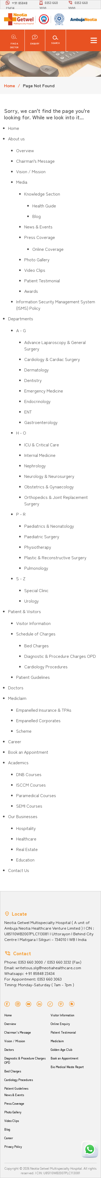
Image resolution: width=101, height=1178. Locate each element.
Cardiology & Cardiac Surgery (52, 359)
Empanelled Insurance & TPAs (43, 710)
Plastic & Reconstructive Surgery (55, 557)
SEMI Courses (29, 805)
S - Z (20, 578)
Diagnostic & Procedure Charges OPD (60, 656)
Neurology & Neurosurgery (49, 476)
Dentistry (33, 380)
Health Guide (44, 205)
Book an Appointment (64, 1058)
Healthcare (26, 838)
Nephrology (35, 465)
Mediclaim (57, 1041)
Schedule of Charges (35, 633)
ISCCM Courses (31, 784)
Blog (36, 216)
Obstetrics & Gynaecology (49, 486)
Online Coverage (48, 249)
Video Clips (34, 270)
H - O (21, 432)
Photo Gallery (37, 259)
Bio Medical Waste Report (67, 1067)
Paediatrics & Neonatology (49, 526)
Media (21, 182)
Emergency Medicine (43, 390)
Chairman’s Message (35, 161)
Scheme (24, 731)
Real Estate (27, 849)
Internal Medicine (39, 455)
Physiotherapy (37, 547)
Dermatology (36, 369)
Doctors (9, 1049)
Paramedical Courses (36, 795)
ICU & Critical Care (41, 444)
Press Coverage (39, 237)
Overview (25, 150)
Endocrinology (37, 401)
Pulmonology (36, 568)
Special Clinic (36, 590)
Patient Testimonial (42, 280)
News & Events (38, 226)
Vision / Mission (31, 171)
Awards (31, 291)
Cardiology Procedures (46, 666)
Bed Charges (36, 645)
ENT (28, 411)
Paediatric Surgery (41, 536)
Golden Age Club (61, 1049)
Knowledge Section (42, 193)
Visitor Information (33, 623)
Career (8, 1138)
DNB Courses (28, 774)
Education (25, 859)
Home (9, 85)
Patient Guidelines (33, 677)
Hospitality (26, 828)
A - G (21, 330)
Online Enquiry (60, 1023)
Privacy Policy (13, 1146)
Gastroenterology (41, 422)
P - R (21, 514)
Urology (31, 600)
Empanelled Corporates (38, 720)
